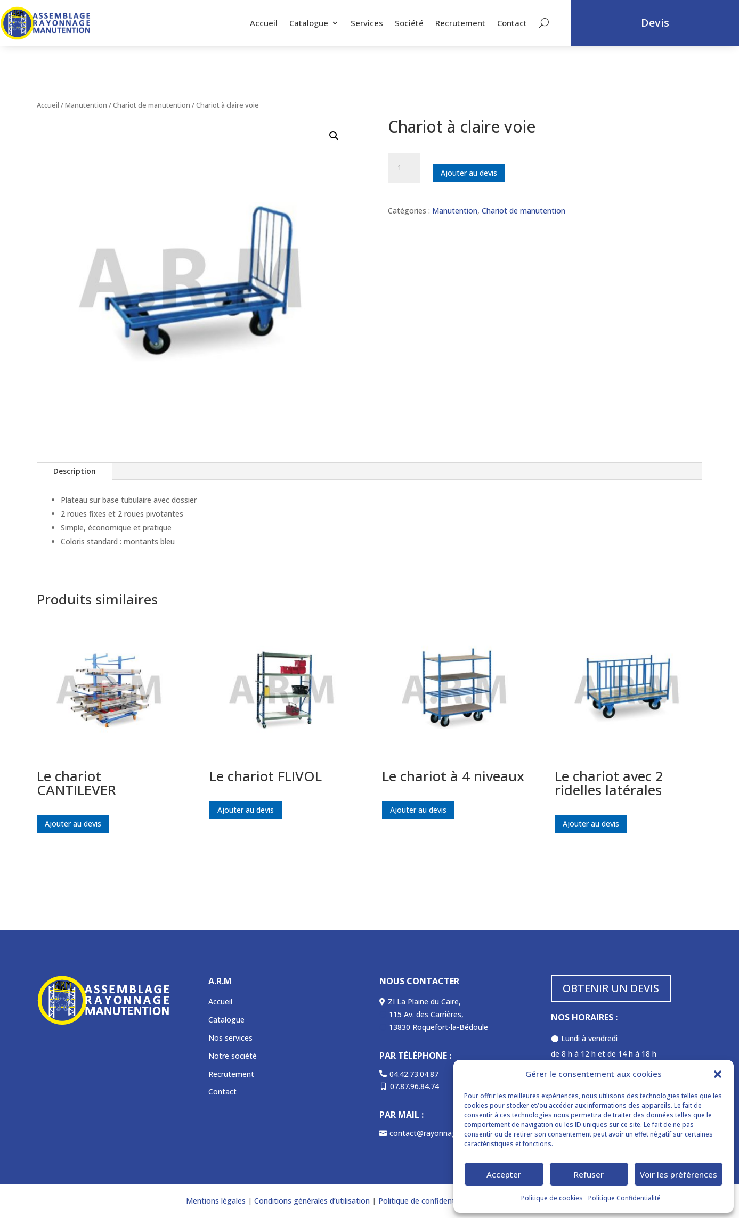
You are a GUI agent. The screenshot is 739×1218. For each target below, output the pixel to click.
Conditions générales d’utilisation (311, 1201)
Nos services (230, 1038)
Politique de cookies (552, 1198)
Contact (512, 23)
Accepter (503, 1174)
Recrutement (460, 23)
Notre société (232, 1056)
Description (74, 471)
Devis (655, 22)
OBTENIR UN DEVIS (611, 988)
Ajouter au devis (469, 173)
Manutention (86, 105)
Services (367, 23)
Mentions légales (216, 1201)
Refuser (589, 1174)
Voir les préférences (678, 1174)
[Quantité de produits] (404, 168)
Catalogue (308, 23)
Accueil (264, 23)
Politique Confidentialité (624, 1198)
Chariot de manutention (151, 105)
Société (409, 23)
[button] (717, 1074)
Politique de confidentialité (425, 1201)
